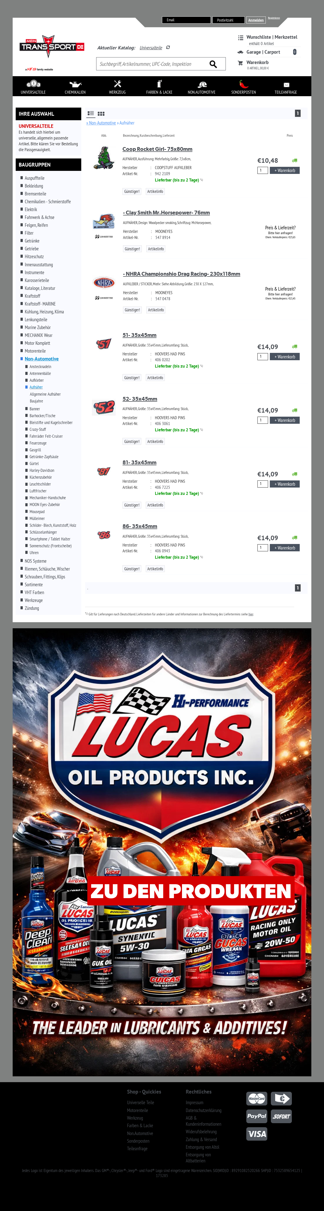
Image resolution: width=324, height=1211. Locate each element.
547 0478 (162, 298)
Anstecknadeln (40, 366)
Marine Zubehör (38, 327)
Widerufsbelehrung (201, 1131)
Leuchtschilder (40, 484)
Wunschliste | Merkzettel (272, 37)
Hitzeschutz (34, 256)
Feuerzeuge (38, 443)
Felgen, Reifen (36, 225)
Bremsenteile (35, 194)
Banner (35, 408)
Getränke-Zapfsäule (44, 456)
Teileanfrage (137, 1148)
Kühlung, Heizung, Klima (44, 312)
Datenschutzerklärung (203, 1110)
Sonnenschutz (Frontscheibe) (51, 545)
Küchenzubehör (41, 477)
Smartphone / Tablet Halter (50, 538)
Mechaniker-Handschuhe (48, 497)
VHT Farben (34, 592)
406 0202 (162, 359)
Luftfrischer (38, 490)
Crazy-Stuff (38, 429)
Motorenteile (35, 351)
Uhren (34, 552)
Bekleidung (34, 186)
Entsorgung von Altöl (202, 1147)
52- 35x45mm (140, 399)
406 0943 (162, 550)
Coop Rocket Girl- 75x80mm (157, 149)
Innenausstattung (39, 264)
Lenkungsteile (36, 319)
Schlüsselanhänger (43, 532)
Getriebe (32, 249)
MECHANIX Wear (38, 335)
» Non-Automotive (101, 123)
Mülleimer (37, 518)
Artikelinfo (155, 191)
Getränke (32, 241)
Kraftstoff (32, 296)
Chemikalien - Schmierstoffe (48, 201)
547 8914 (162, 237)
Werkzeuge (34, 600)
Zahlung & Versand (201, 1139)
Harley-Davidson (42, 470)
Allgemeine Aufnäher (45, 394)
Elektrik (31, 209)
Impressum (194, 1102)
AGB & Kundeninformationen (203, 1121)
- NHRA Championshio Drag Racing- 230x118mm (181, 274)
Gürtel (34, 463)
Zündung (32, 608)
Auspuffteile (35, 178)
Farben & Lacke (140, 1125)
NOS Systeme (36, 561)
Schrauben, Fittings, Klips (45, 577)
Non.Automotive (140, 1133)
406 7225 (162, 487)
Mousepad (37, 511)
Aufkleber (37, 380)
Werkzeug (135, 1118)
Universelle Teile (140, 1102)
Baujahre (36, 400)
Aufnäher (36, 387)
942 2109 (162, 173)
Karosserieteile (37, 280)
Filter (29, 233)
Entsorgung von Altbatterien (198, 1158)
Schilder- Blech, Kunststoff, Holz (53, 525)
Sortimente (34, 584)
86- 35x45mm (140, 526)
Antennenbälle (40, 373)
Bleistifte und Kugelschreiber (51, 422)
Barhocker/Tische (42, 415)
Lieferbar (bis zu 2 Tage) (177, 180)
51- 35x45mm (139, 335)
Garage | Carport (263, 52)
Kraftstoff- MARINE (40, 304)
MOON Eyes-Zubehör (45, 504)
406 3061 (162, 423)
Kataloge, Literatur (40, 288)
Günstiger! (131, 191)
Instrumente (34, 272)
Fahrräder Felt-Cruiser (46, 436)
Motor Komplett (37, 343)
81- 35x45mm (139, 462)
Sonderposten (138, 1141)
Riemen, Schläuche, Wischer (47, 569)
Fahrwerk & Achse (39, 217)
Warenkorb (258, 62)
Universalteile (150, 48)
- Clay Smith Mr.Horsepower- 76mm (166, 212)
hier (251, 614)
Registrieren (274, 17)
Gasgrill (35, 449)
